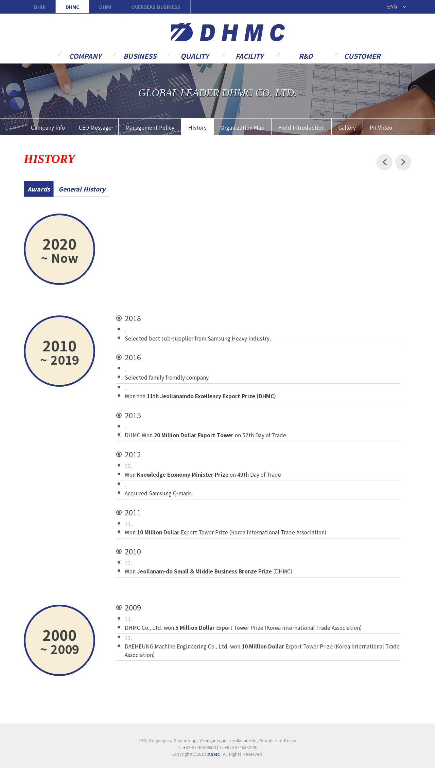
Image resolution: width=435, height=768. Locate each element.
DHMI (105, 6)
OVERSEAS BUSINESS (155, 6)
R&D (306, 55)
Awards (39, 189)
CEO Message (95, 127)
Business (139, 55)
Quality (194, 55)
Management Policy (149, 127)
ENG (392, 6)
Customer (362, 55)
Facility (249, 55)
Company (85, 55)
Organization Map (242, 127)
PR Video (381, 127)
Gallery (347, 127)
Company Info (48, 127)
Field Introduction (301, 127)
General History (81, 189)
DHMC (72, 6)
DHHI (40, 6)
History (197, 127)
